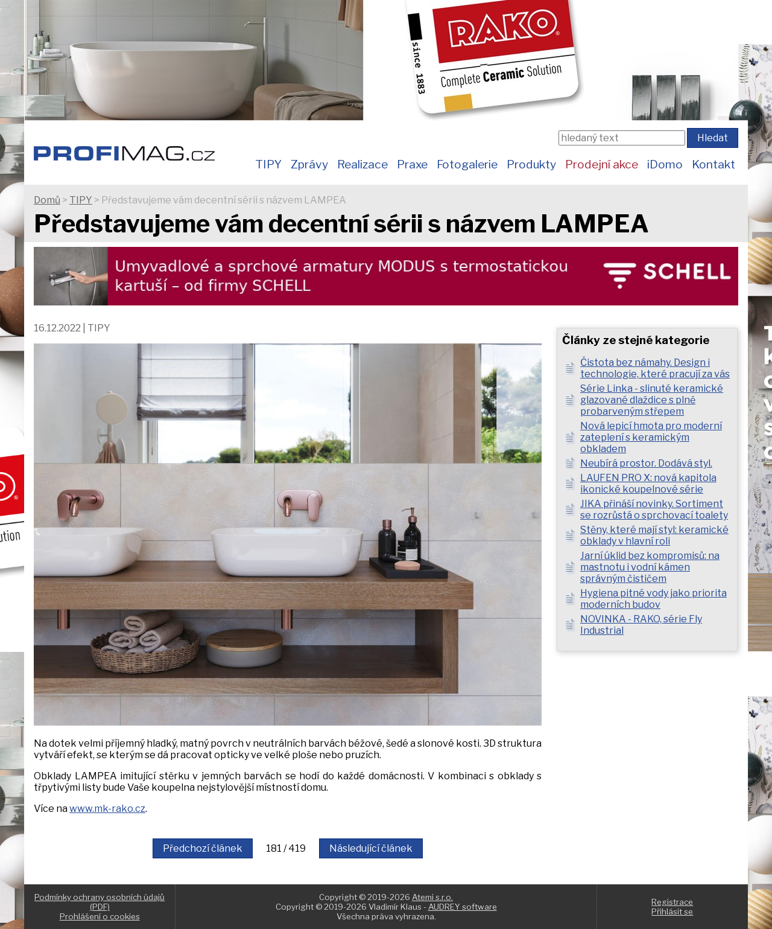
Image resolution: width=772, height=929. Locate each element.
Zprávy (309, 164)
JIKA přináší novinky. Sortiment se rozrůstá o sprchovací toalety (654, 509)
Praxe (412, 164)
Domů (47, 200)
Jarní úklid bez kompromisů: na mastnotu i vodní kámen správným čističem (650, 567)
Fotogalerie (467, 164)
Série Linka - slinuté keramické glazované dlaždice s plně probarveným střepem (651, 400)
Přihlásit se (672, 911)
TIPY (268, 164)
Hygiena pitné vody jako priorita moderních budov (653, 598)
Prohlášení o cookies (100, 916)
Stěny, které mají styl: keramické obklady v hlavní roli (654, 535)
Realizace (362, 164)
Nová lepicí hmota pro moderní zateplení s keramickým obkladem (651, 437)
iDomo (665, 164)
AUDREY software (462, 906)
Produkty (531, 164)
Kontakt (713, 164)
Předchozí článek (202, 848)
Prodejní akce (601, 164)
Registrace (672, 902)
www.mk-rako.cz (107, 808)
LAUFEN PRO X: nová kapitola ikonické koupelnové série (648, 483)
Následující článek (371, 848)
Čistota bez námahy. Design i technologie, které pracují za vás (655, 368)
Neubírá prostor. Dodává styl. (646, 463)
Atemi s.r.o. (432, 897)
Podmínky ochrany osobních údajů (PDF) (99, 901)
